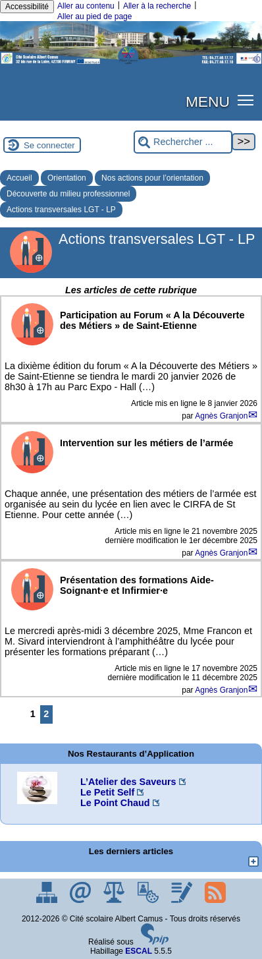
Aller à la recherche (157, 6)
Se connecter (49, 145)
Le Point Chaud (115, 803)
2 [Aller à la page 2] (46, 714)
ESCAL (138, 951)
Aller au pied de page (94, 16)
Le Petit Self (107, 792)
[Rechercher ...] (183, 142)
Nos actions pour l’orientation (152, 178)
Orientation (66, 178)
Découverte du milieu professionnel (68, 193)
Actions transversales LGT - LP (61, 209)
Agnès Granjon (221, 416)
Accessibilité (27, 6)
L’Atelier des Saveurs (128, 781)
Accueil (19, 178)
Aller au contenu (86, 6)
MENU (208, 101)
